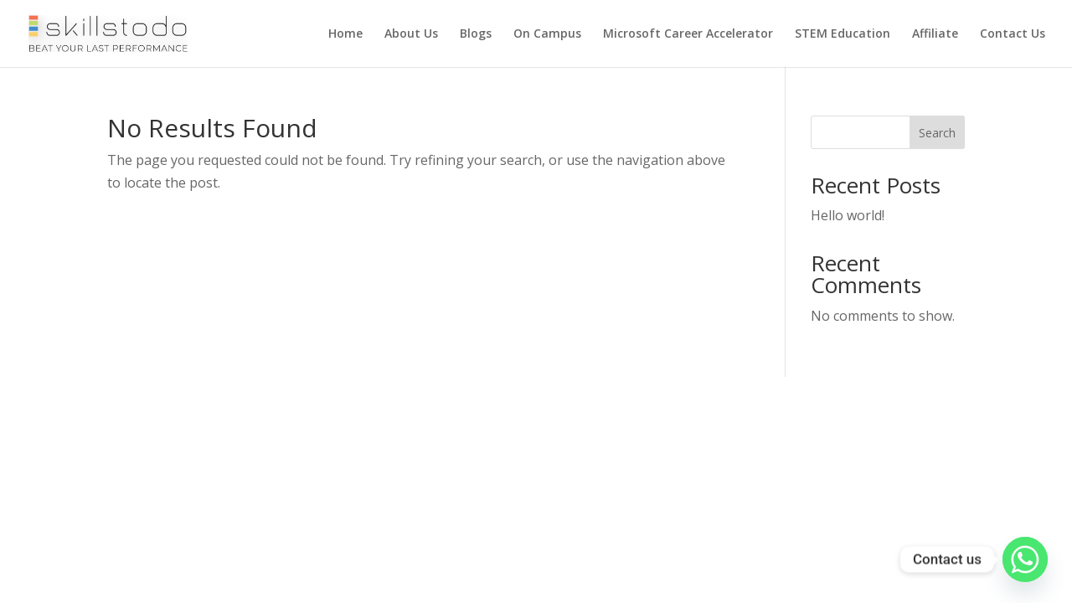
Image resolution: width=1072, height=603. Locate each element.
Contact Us (1012, 34)
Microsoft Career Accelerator (688, 34)
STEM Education (842, 34)
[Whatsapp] (1025, 559)
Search (937, 133)
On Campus (547, 34)
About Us (411, 34)
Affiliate (935, 34)
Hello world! (847, 215)
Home (345, 34)
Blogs (476, 34)
